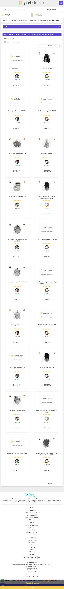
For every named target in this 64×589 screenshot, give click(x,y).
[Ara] (23, 10)
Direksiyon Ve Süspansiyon (29, 20)
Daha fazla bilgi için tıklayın (32, 583)
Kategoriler (15, 20)
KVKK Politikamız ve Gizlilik (32, 513)
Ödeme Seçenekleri (32, 515)
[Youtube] (35, 557)
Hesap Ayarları (32, 540)
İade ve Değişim (32, 530)
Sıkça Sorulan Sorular (32, 525)
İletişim (32, 520)
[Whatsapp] (38, 557)
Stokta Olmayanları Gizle (13, 42)
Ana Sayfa (5, 20)
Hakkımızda (32, 510)
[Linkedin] (31, 557)
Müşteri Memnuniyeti (32, 517)
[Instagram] (28, 557)
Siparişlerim (32, 542)
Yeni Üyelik (32, 527)
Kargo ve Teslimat (32, 532)
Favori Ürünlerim (32, 545)
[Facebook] (24, 557)
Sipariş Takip (32, 537)
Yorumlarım (32, 547)
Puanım (32, 552)
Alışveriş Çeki (32, 549)
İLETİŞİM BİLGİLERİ (32, 562)
